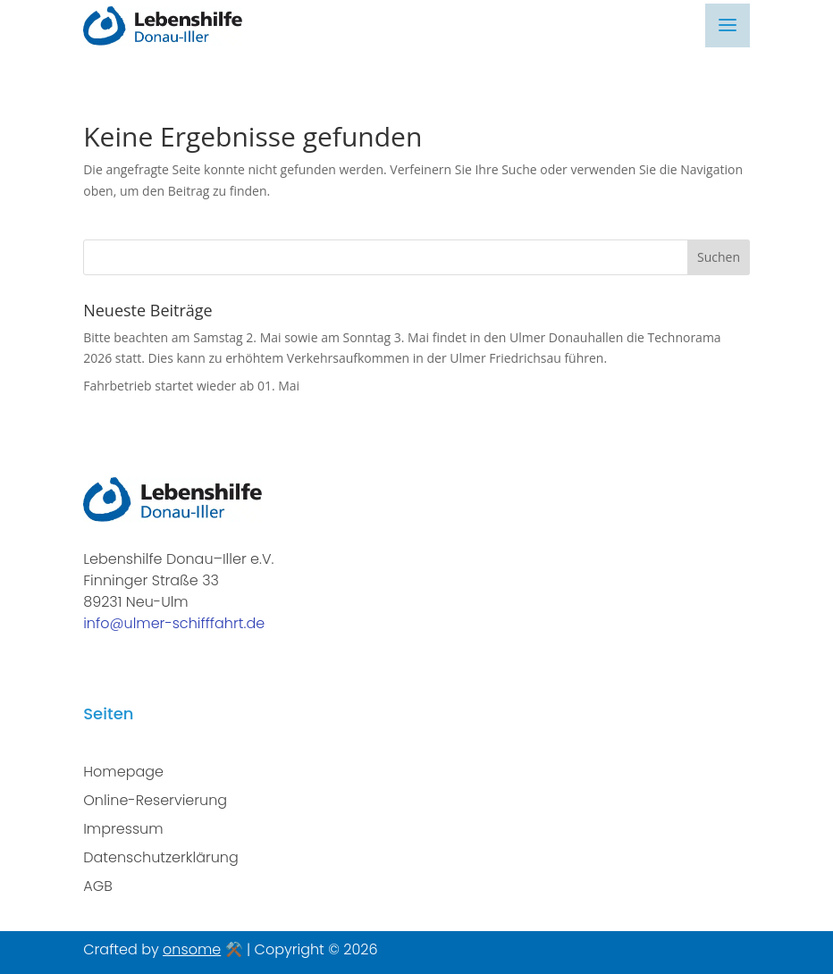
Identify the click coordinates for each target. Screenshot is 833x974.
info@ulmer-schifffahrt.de (174, 623)
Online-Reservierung (155, 800)
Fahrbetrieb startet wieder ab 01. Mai (191, 385)
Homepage (123, 771)
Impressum (123, 829)
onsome (192, 949)
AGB (98, 886)
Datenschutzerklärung (161, 857)
